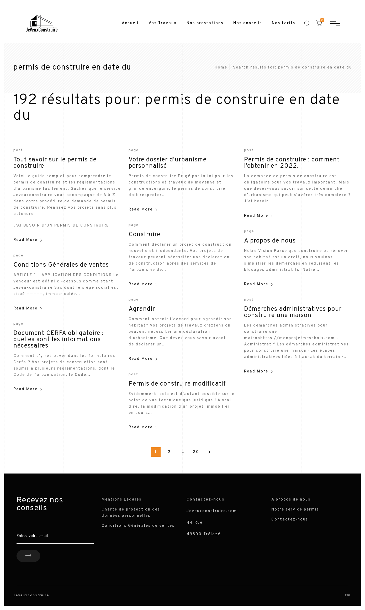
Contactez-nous (289, 519)
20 (196, 452)
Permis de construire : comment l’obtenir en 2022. (292, 163)
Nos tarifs (283, 23)
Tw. (348, 595)
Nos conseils (247, 23)
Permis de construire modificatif (177, 384)
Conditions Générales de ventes (61, 265)
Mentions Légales (121, 499)
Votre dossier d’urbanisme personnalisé (168, 163)
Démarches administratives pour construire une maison (293, 312)
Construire (144, 235)
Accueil (130, 23)
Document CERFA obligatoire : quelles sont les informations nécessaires (58, 339)
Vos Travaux (163, 23)
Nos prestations (205, 23)
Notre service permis (295, 509)
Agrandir (142, 309)
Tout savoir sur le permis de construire (55, 163)
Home (221, 67)
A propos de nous (270, 241)
